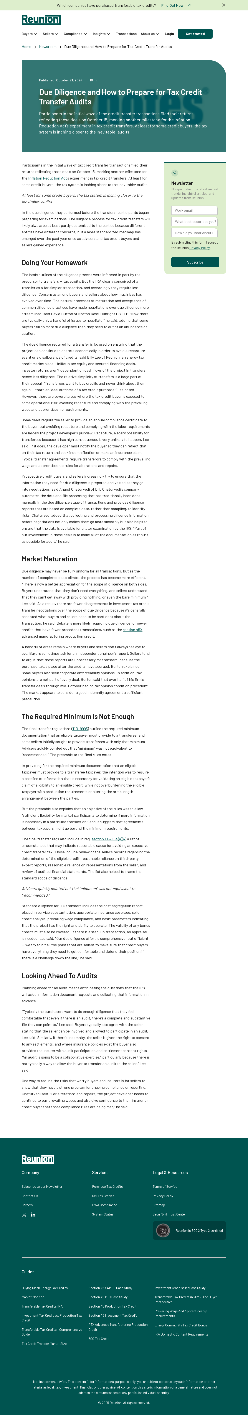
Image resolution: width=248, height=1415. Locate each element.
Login (169, 33)
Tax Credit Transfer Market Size (44, 1343)
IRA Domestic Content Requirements (181, 1334)
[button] (30, 34)
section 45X (132, 629)
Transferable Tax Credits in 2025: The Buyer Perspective (186, 1299)
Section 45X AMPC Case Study (110, 1288)
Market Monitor (33, 1297)
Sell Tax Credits (103, 1196)
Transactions (126, 33)
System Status (103, 1214)
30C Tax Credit (99, 1338)
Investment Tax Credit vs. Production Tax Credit (52, 1317)
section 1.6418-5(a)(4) (109, 838)
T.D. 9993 (80, 728)
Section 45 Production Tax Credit (113, 1306)
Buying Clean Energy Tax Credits (45, 1288)
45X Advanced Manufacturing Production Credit (118, 1326)
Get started (195, 33)
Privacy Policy (199, 248)
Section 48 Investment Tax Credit (113, 1315)
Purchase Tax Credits (107, 1186)
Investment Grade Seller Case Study (180, 1288)
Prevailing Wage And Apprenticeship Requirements (181, 1313)
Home (26, 46)
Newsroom (47, 46)
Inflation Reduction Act (47, 178)
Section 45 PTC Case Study (108, 1297)
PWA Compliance (104, 1205)
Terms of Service (165, 1186)
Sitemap (159, 1205)
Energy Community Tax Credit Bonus (181, 1325)
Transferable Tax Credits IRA (42, 1306)
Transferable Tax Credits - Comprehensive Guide (52, 1331)
